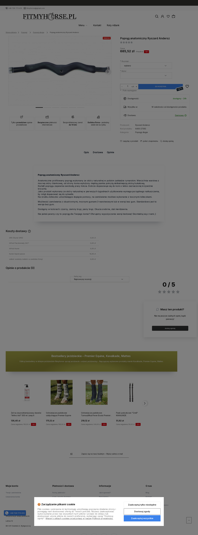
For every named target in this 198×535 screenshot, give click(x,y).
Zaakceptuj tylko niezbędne (142, 504)
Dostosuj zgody (142, 511)
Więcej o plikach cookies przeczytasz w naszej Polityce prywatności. (79, 518)
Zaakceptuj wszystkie (142, 518)
